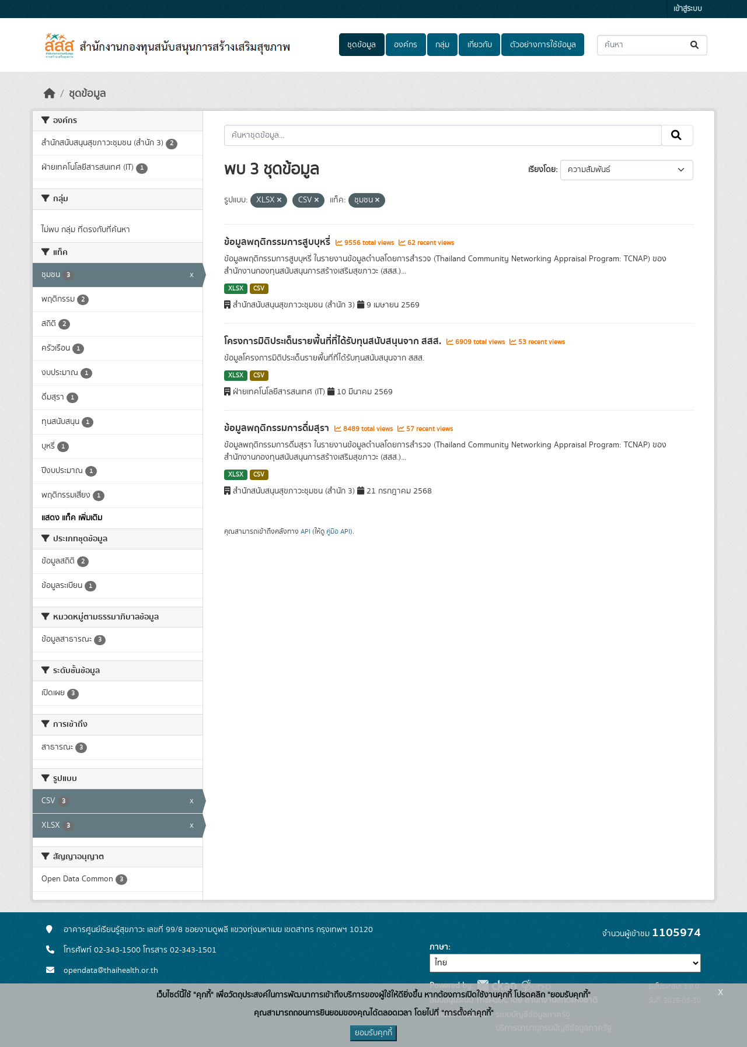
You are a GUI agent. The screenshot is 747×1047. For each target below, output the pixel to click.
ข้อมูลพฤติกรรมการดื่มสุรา (277, 428)
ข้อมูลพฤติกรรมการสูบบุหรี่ (278, 242)
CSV (258, 288)
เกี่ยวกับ (479, 45)
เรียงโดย (542, 170)
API (305, 531)
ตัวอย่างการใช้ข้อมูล (543, 45)
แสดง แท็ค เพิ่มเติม (71, 518)
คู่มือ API (338, 531)
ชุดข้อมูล (361, 45)
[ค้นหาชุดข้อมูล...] (652, 45)
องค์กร (405, 45)
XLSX (235, 288)
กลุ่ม (442, 45)
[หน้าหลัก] (49, 93)
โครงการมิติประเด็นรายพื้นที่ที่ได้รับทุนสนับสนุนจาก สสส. (334, 341)
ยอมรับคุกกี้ (373, 1033)
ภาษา (439, 947)
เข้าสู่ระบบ (687, 9)
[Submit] (695, 45)
